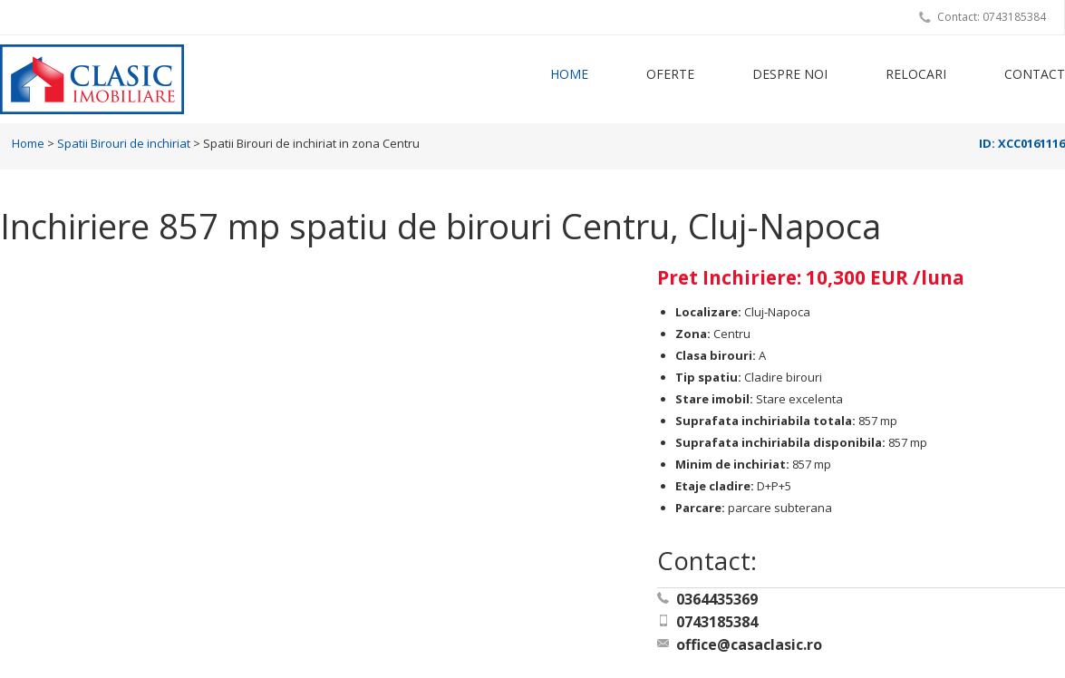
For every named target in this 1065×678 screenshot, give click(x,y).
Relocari (916, 73)
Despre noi (790, 73)
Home (569, 73)
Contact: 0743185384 (991, 16)
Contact (1034, 73)
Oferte (670, 73)
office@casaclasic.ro (749, 644)
